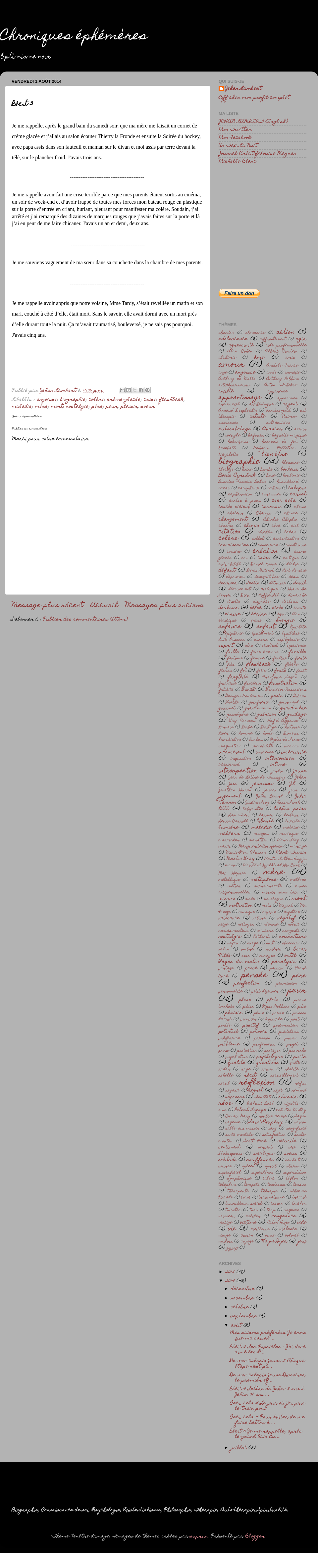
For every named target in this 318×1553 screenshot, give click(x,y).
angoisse (47, 399)
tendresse (277, 1185)
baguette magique (289, 435)
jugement (230, 796)
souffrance (260, 1160)
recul (224, 1083)
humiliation (230, 740)
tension (299, 1185)
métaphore (264, 879)
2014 (231, 1281)
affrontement (273, 339)
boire (247, 470)
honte (268, 733)
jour (294, 790)
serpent (265, 1147)
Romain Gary (238, 1116)
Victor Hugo (278, 1223)
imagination (230, 746)
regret (255, 1090)
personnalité (230, 991)
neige (223, 924)
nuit (270, 943)
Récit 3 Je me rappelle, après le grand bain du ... (266, 1434)
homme (245, 733)
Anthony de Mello (237, 379)
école (278, 608)
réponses (234, 1097)
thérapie (269, 1191)
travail (299, 1197)
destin (253, 583)
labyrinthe (253, 809)
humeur (291, 733)
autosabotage (235, 429)
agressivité (241, 345)
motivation (241, 905)
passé (251, 968)
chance (290, 513)
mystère (292, 912)
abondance (255, 333)
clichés (265, 532)
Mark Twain (291, 852)
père (97, 406)
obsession (291, 943)
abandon (226, 333)
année (272, 372)
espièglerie (288, 640)
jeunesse (263, 783)
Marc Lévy (288, 840)
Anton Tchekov (280, 385)
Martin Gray (240, 859)
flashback (171, 399)
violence (288, 1229)
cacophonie (248, 488)
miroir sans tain (280, 892)
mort (57, 406)
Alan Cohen (240, 351)
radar (224, 1069)
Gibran (299, 696)
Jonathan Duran (235, 790)
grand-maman (258, 708)
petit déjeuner (265, 991)
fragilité (238, 677)
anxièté (226, 391)
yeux (301, 1241)
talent (269, 1178)
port (295, 1019)
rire (223, 1110)
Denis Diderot (260, 571)
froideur (252, 683)
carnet (298, 494)
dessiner (228, 583)
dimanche (297, 595)
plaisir (129, 406)
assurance (228, 423)
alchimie (227, 358)
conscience (268, 545)
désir (294, 577)
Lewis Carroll (233, 821)
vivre (270, 1235)
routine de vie (273, 1116)
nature (259, 918)
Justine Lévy (257, 803)
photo (273, 1000)
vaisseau (227, 1216)
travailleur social (244, 1204)
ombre (247, 949)
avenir (300, 429)
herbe (246, 727)
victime (248, 1222)
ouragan (267, 956)
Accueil (104, 605)
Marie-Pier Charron (246, 853)
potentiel (228, 1031)
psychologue (269, 1057)
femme (257, 658)
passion (277, 968)
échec (256, 608)
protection (247, 1051)
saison (300, 1122)
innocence (265, 752)
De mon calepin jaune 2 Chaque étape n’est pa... (267, 1363)
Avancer (272, 429)
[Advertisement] (262, 216)
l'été (224, 809)
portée (225, 1025)
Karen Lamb (288, 803)
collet (258, 539)
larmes (266, 815)
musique (247, 912)
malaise (291, 827)
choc (276, 526)
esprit (226, 645)
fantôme (235, 658)
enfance (230, 627)
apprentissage (240, 398)
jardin (277, 771)
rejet (278, 1090)
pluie (259, 1013)
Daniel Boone (264, 564)
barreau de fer (279, 442)
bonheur (289, 469)
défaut (227, 570)
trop (271, 1210)
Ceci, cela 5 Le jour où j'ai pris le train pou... (267, 1406)
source (225, 1166)
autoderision (278, 423)
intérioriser (279, 758)
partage (226, 968)
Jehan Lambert (243, 89)
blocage (226, 470)
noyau (233, 943)
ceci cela (284, 500)
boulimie (291, 475)
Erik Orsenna (232, 640)
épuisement (262, 633)
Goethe (232, 702)
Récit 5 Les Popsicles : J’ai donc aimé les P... (268, 1349)
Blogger (255, 1536)
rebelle (226, 1075)
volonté (292, 1235)
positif (251, 1025)
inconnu (291, 746)
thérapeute (238, 1191)
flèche (291, 665)
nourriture (292, 936)
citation (230, 532)
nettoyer (246, 924)
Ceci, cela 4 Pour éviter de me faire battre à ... (267, 1420)
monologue (273, 899)
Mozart (286, 906)
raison (268, 1069)
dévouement (240, 589)
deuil (299, 583)
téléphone (228, 1185)
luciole (293, 821)
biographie (73, 399)
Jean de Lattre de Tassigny (257, 777)
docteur (290, 602)
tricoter (233, 1210)
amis (290, 358)
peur (112, 406)
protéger (272, 1051)
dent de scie (294, 571)
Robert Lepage (250, 1110)
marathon (258, 840)
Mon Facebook (235, 137)
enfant (266, 627)
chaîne (300, 507)
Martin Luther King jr (285, 859)
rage (245, 1069)
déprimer (235, 577)
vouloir (226, 1241)
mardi (225, 846)
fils (231, 665)
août (237, 1325)
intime (278, 764)
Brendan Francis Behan (242, 482)
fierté (300, 658)
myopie (269, 912)
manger (261, 834)
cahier (274, 488)
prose (224, 1051)
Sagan (300, 1116)
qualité (237, 1063)
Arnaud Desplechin (238, 411)
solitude (228, 1160)
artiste (257, 416)
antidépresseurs (234, 385)
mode (250, 899)
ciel (295, 526)
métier (234, 886)
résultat (262, 1097)
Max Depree (232, 873)
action (285, 332)
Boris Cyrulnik (237, 475)
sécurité (287, 1141)
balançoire (238, 442)
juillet (239, 1448)
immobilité (262, 746)
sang (272, 1128)
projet (292, 1044)
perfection (247, 983)
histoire (292, 727)
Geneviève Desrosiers (286, 690)
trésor (277, 1204)
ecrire (232, 614)
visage (225, 1235)
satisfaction (274, 1135)
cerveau (272, 507)
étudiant (270, 646)
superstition (294, 1173)
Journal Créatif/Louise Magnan (257, 153)
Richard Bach (260, 1104)
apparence (278, 391)
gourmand (289, 702)
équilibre (291, 633)
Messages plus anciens (164, 605)
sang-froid (296, 1128)
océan (224, 949)
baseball (227, 448)
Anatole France (282, 366)
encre (256, 621)
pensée (254, 975)
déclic (293, 564)
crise (150, 399)
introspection (238, 771)
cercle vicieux (234, 507)
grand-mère (293, 708)
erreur (261, 640)
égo (281, 614)
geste (277, 696)
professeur (264, 1044)
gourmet (227, 708)
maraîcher (229, 840)
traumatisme (271, 1197)
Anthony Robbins (282, 379)
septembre (245, 1316)
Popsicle (274, 1019)
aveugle (232, 435)
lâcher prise (290, 809)
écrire (259, 614)
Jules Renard (269, 796)
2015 (231, 1272)
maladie (22, 406)
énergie (285, 620)
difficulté (269, 595)
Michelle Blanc (237, 161)
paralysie (284, 962)
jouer (270, 790)
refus (300, 1083)
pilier (248, 1007)
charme (226, 526)
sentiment (229, 1147)
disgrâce (261, 602)
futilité (226, 690)
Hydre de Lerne (285, 740)
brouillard (287, 482)
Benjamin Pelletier (274, 448)
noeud (293, 924)
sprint (271, 1166)
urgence (291, 1210)
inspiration (241, 759)
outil (290, 955)
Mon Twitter (235, 129)
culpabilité (230, 564)
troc (254, 1210)
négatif (286, 918)
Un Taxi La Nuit (238, 145)
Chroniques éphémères (73, 36)
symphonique (239, 1178)
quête (295, 1063)
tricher (299, 1204)
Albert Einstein (281, 351)
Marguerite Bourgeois (260, 846)
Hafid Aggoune (283, 721)
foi (243, 671)
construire (296, 545)
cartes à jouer (245, 501)
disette (234, 602)
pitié (302, 1007)
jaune (299, 771)
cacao (224, 488)
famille (297, 652)
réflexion (257, 1082)
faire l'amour (265, 652)
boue (270, 475)
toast (246, 1197)
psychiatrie (237, 1057)
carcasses (271, 494)
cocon (290, 532)
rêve (225, 1103)
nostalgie (77, 406)
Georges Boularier (244, 696)
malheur (229, 833)
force (280, 671)
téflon (292, 1178)
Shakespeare (231, 1154)
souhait (293, 1160)
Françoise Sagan (280, 677)
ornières (274, 949)
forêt (301, 671)
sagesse (233, 1122)
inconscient (232, 752)
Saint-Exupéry (266, 1122)
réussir (288, 1097)
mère (41, 406)
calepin (297, 488)
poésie (278, 1013)
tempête (252, 1185)
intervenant (229, 765)
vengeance (284, 1216)
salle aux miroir (242, 1128)
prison (291, 1038)
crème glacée (124, 399)
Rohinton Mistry (291, 1110)
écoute (300, 608)
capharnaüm (240, 494)
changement (233, 519)
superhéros (262, 1173)
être (249, 646)
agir (301, 339)
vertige (225, 1223)
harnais (226, 727)
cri (244, 558)
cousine (234, 552)
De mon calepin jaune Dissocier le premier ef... (267, 1378)
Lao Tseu (239, 815)
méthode (298, 880)
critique (291, 558)
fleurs (225, 671)
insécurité (293, 752)
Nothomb (261, 937)
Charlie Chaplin (280, 520)
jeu (233, 783)
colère (96, 399)
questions (267, 1063)
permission (286, 983)
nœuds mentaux (233, 931)
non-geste (291, 931)
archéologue (261, 404)
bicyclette (228, 455)
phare (245, 1000)
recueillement (284, 1075)
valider (253, 1216)
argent (290, 404)
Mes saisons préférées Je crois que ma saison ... (268, 1335)
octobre (240, 1307)
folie (261, 671)
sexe (292, 1147)
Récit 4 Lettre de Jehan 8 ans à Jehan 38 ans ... (267, 1391)
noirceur (265, 931)
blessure (290, 463)
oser (246, 956)
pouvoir (258, 1031)
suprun (199, 1536)
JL (292, 783)
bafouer (256, 435)
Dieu (245, 595)
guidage (296, 714)
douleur (228, 608)
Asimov (289, 417)
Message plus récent (47, 605)
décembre (243, 1289)
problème (229, 1044)
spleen (248, 1166)
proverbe (297, 1051)
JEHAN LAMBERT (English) (253, 121)
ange (223, 372)
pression (262, 1038)
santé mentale (239, 1135)
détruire (277, 583)
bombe (266, 470)
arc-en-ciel (229, 404)
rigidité (291, 1104)
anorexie (292, 372)
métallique (229, 880)
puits (299, 1057)
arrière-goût (278, 411)
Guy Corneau (242, 721)
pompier (248, 1019)
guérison (266, 714)
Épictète (298, 627)
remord (299, 1090)
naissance (229, 918)
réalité (291, 1069)
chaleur (235, 513)
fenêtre (280, 658)
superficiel (230, 1173)
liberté (265, 821)
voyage (247, 1241)
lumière (229, 827)
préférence (229, 1038)
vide (301, 1222)
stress (293, 1166)
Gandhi (249, 689)
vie (232, 1229)
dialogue (269, 589)
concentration (286, 539)
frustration (283, 683)
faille (232, 652)
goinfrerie (259, 702)
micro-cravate (268, 886)
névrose (271, 924)
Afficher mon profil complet (254, 97)
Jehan (300, 777)
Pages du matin (239, 962)
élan (296, 614)
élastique (228, 621)
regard (232, 1090)
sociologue (263, 1154)
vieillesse (260, 1229)
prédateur (289, 1032)
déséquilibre (267, 577)
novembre (243, 1298)
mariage (298, 846)
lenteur (291, 815)
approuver (288, 398)
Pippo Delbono (276, 1007)
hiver (224, 733)
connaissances (234, 545)
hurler (256, 740)
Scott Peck (255, 1141)
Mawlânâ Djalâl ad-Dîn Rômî (271, 865)
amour (231, 365)
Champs (264, 513)
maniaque (289, 834)
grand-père (237, 715)
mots (266, 906)
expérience (296, 646)
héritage (268, 727)
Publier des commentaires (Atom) (85, 619)
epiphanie (234, 633)
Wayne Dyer (274, 1241)
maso (230, 865)
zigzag (232, 1248)
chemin (251, 526)
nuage (252, 943)
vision (247, 1235)
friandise (228, 683)
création (265, 551)
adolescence (233, 339)
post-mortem (286, 1025)
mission (227, 899)
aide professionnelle (286, 345)
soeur (148, 406)
